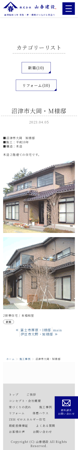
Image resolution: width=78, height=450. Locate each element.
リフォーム (17, 413)
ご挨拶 (31, 394)
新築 (8, 322)
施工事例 (25, 359)
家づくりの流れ (20, 407)
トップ (14, 394)
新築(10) (36, 67)
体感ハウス (41, 413)
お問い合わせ (42, 432)
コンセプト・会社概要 (25, 401)
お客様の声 (17, 432)
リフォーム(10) (36, 85)
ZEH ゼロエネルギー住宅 (27, 419)
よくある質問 (45, 425)
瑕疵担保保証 (18, 425)
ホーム (10, 359)
